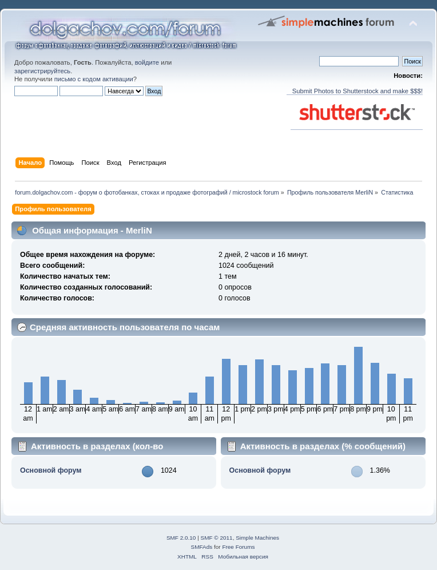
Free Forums (238, 547)
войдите (147, 62)
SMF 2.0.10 (181, 538)
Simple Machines (257, 538)
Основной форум (51, 470)
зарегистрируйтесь (42, 71)
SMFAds (202, 547)
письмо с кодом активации (93, 79)
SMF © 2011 (217, 538)
